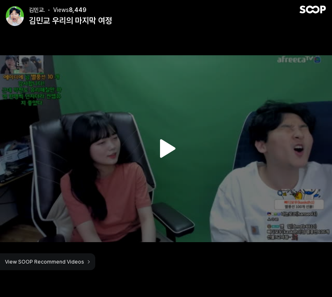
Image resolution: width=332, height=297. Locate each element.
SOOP (312, 9)
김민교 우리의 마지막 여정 (70, 21)
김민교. (37, 10)
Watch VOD (166, 148)
